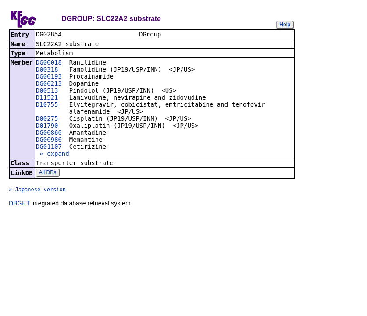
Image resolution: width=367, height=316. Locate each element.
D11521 (47, 98)
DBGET (19, 204)
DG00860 (49, 133)
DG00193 (49, 77)
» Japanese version (37, 190)
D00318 (47, 70)
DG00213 (49, 84)
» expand (52, 154)
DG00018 (49, 63)
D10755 (47, 105)
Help (284, 25)
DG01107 (49, 147)
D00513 (47, 91)
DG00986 (49, 140)
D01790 (47, 126)
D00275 (47, 119)
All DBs (47, 173)
